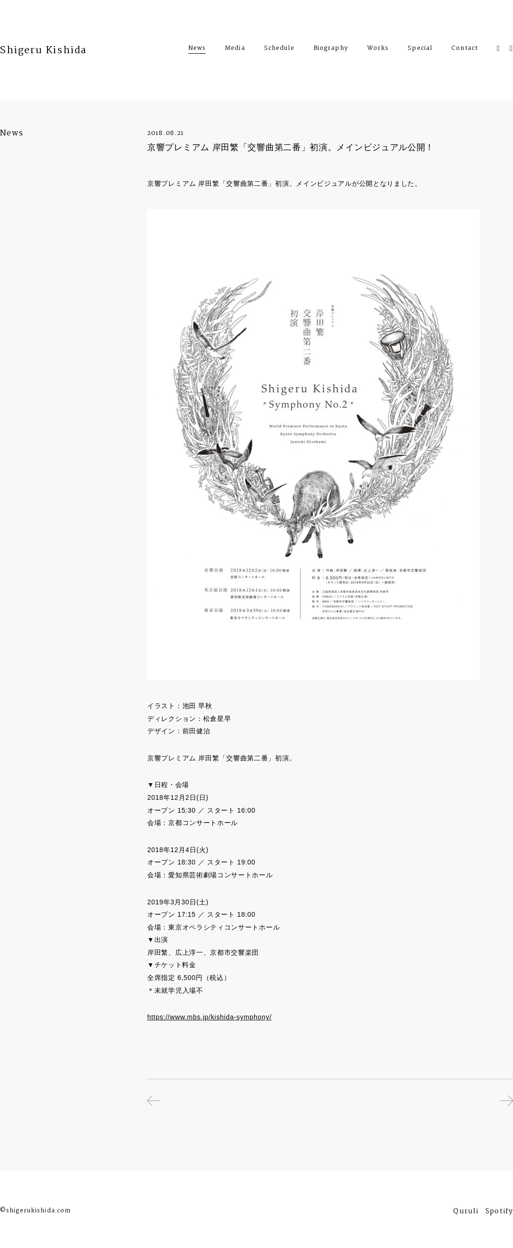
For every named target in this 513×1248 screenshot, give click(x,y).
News (197, 48)
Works (378, 49)
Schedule (279, 49)
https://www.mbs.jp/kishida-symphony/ (209, 1017)
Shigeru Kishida (43, 50)
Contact (464, 49)
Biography (331, 49)
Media (235, 49)
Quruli (465, 1212)
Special (420, 49)
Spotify (499, 1212)
